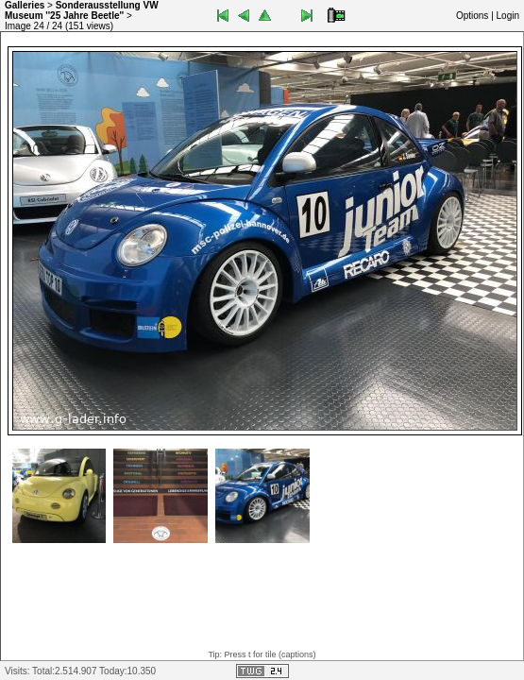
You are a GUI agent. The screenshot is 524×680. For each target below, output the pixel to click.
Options (472, 15)
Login (508, 15)
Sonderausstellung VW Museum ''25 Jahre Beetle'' (82, 10)
